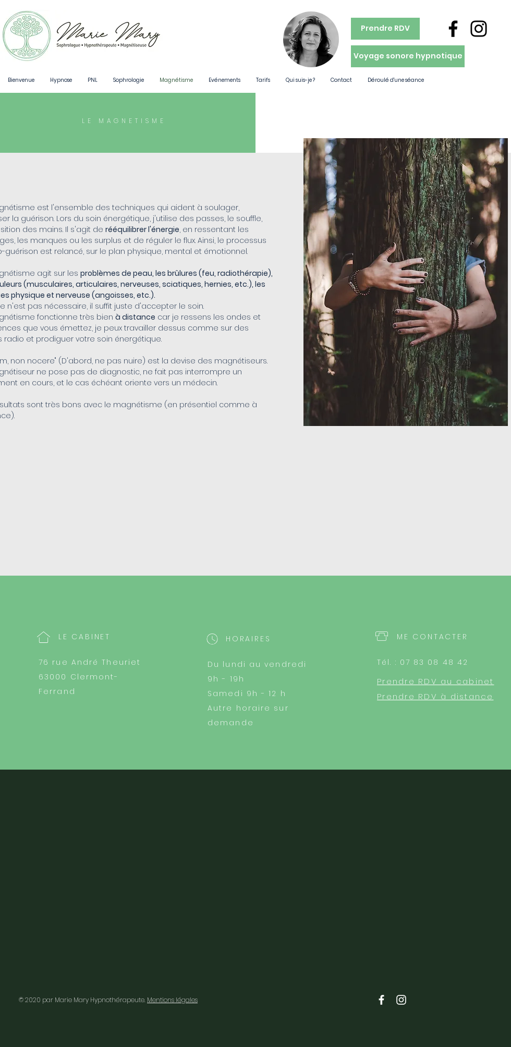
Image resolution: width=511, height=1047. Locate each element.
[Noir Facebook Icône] (453, 29)
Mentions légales (172, 999)
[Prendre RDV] (385, 29)
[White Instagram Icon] (401, 999)
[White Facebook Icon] (381, 999)
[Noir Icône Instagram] (479, 29)
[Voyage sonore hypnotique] (408, 56)
